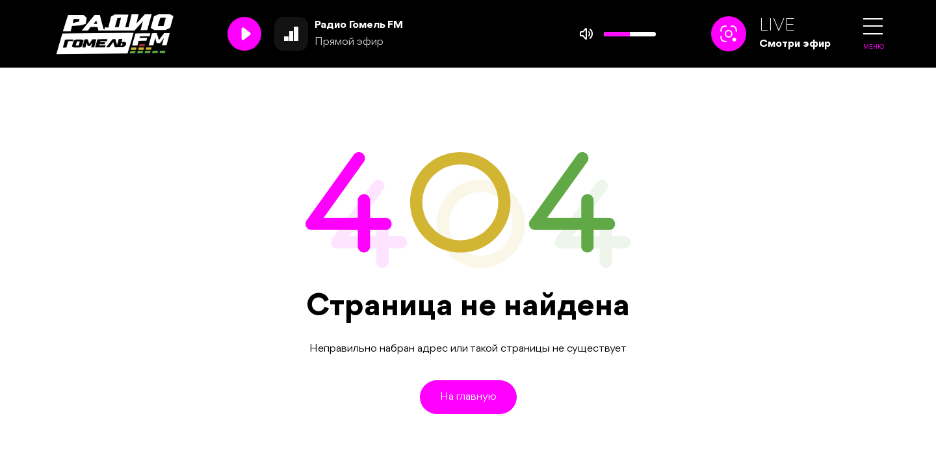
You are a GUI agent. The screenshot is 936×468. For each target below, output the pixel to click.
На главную (468, 396)
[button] (873, 26)
